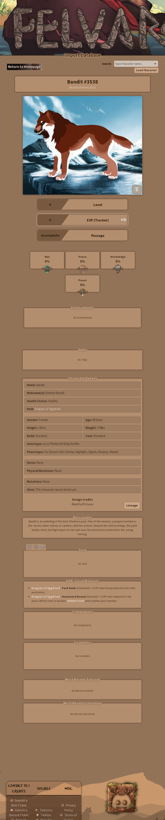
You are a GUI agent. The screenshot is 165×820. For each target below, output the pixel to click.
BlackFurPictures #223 (83, 87)
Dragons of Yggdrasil (47, 409)
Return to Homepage (24, 66)
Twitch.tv (46, 810)
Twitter (46, 815)
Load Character (146, 70)
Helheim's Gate (75, 601)
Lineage (132, 505)
